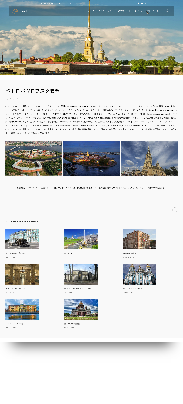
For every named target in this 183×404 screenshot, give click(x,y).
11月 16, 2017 (11, 99)
